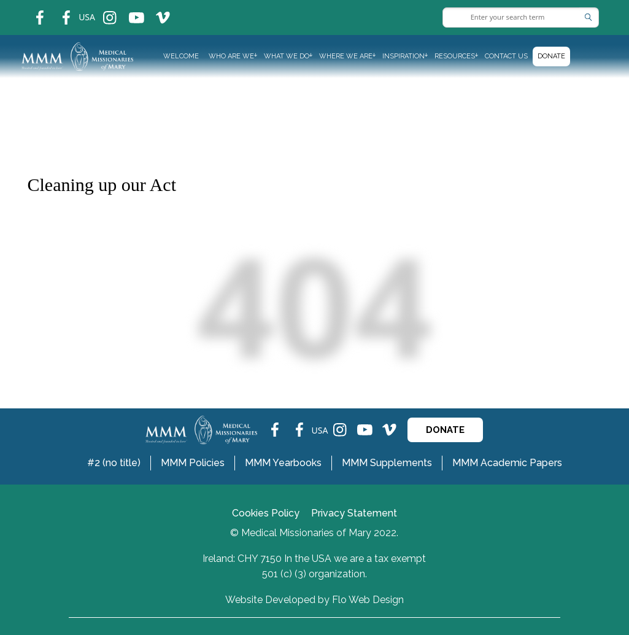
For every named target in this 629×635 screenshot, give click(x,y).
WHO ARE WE (231, 56)
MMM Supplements (387, 463)
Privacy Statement (354, 513)
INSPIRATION (403, 56)
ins (101, 9)
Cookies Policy (265, 513)
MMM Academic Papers (507, 463)
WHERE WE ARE (345, 56)
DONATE (445, 429)
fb (31, 9)
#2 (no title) (114, 463)
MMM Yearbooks (283, 463)
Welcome (181, 56)
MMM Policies (193, 463)
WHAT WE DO (286, 56)
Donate (551, 56)
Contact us (506, 56)
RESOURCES (454, 56)
